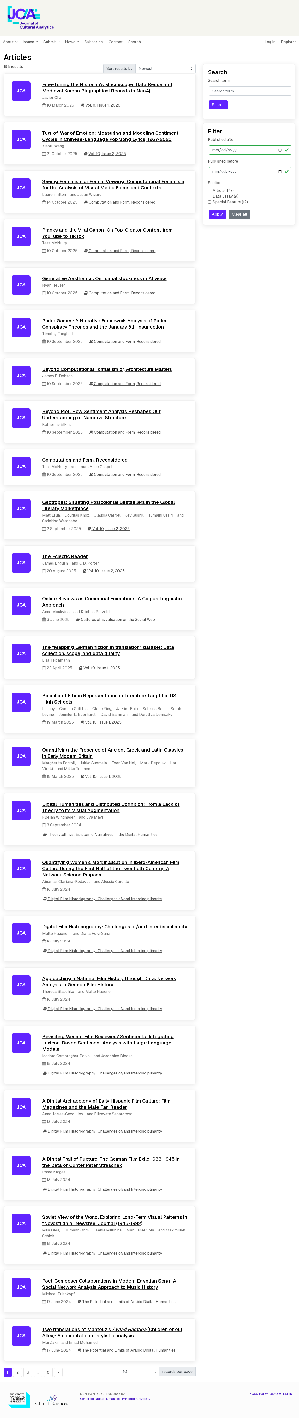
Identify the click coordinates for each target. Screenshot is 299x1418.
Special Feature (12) (230, 202)
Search (134, 41)
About (9, 41)
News (70, 41)
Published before (223, 161)
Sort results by (119, 68)
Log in (270, 41)
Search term (219, 80)
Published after (221, 139)
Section (214, 182)
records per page (177, 1371)
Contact (116, 41)
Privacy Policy (258, 1394)
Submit (50, 41)
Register (288, 41)
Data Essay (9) (225, 196)
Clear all (239, 214)
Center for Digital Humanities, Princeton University (115, 1399)
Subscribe (94, 41)
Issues (29, 41)
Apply (217, 214)
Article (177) (223, 190)
